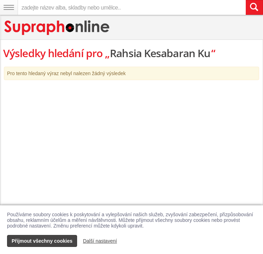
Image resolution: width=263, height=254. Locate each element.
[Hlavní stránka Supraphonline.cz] (57, 28)
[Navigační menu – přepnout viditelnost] (9, 7)
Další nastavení (100, 241)
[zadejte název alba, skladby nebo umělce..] (132, 7)
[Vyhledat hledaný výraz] (254, 7)
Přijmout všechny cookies (42, 241)
